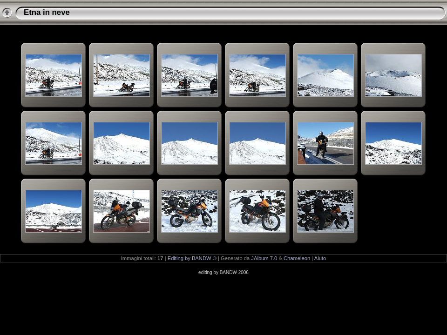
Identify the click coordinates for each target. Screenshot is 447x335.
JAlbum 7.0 (264, 258)
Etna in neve (47, 12)
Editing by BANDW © (192, 258)
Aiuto (320, 258)
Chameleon (297, 258)
